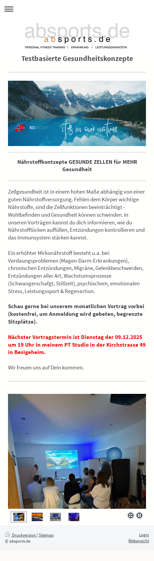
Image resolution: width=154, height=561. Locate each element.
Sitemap (46, 535)
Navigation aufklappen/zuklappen (77, 9)
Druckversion (21, 535)
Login (144, 535)
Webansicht (138, 541)
